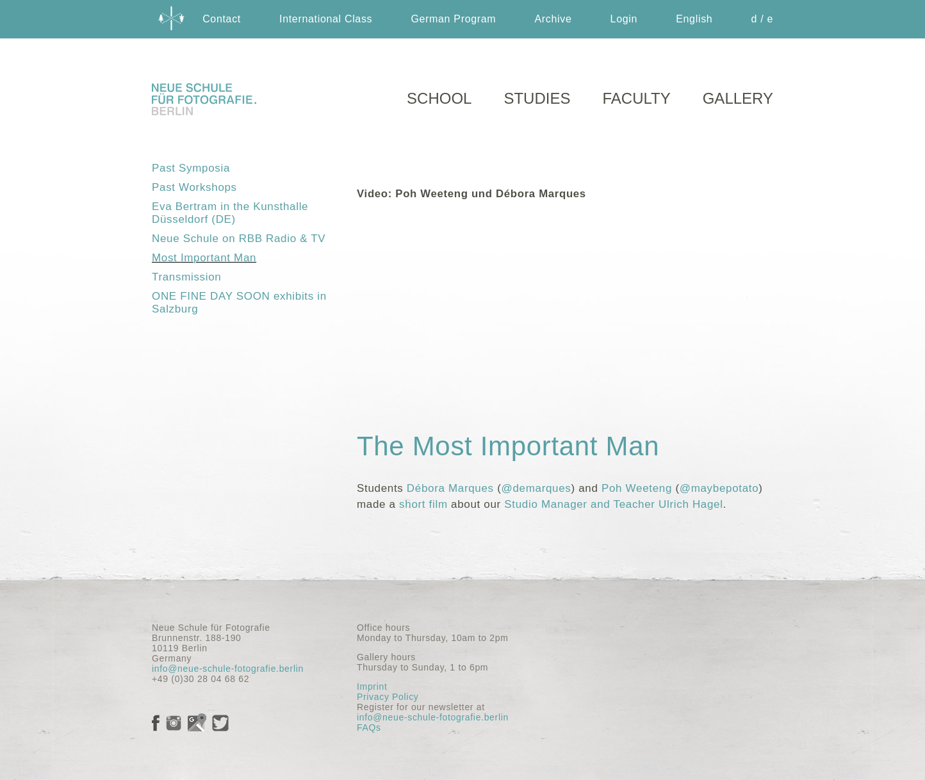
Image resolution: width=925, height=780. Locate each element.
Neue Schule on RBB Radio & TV (238, 238)
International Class (325, 18)
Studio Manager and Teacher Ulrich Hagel (613, 504)
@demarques (536, 488)
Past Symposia (191, 168)
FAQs (369, 727)
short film (423, 504)
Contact (221, 18)
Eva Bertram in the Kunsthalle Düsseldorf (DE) (230, 212)
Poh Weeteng (637, 488)
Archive (552, 18)
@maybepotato (719, 488)
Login (623, 18)
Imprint (372, 686)
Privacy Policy (387, 697)
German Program (453, 18)
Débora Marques (450, 488)
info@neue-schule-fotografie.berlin (228, 668)
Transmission (186, 277)
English (694, 18)
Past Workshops (194, 187)
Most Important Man (204, 258)
